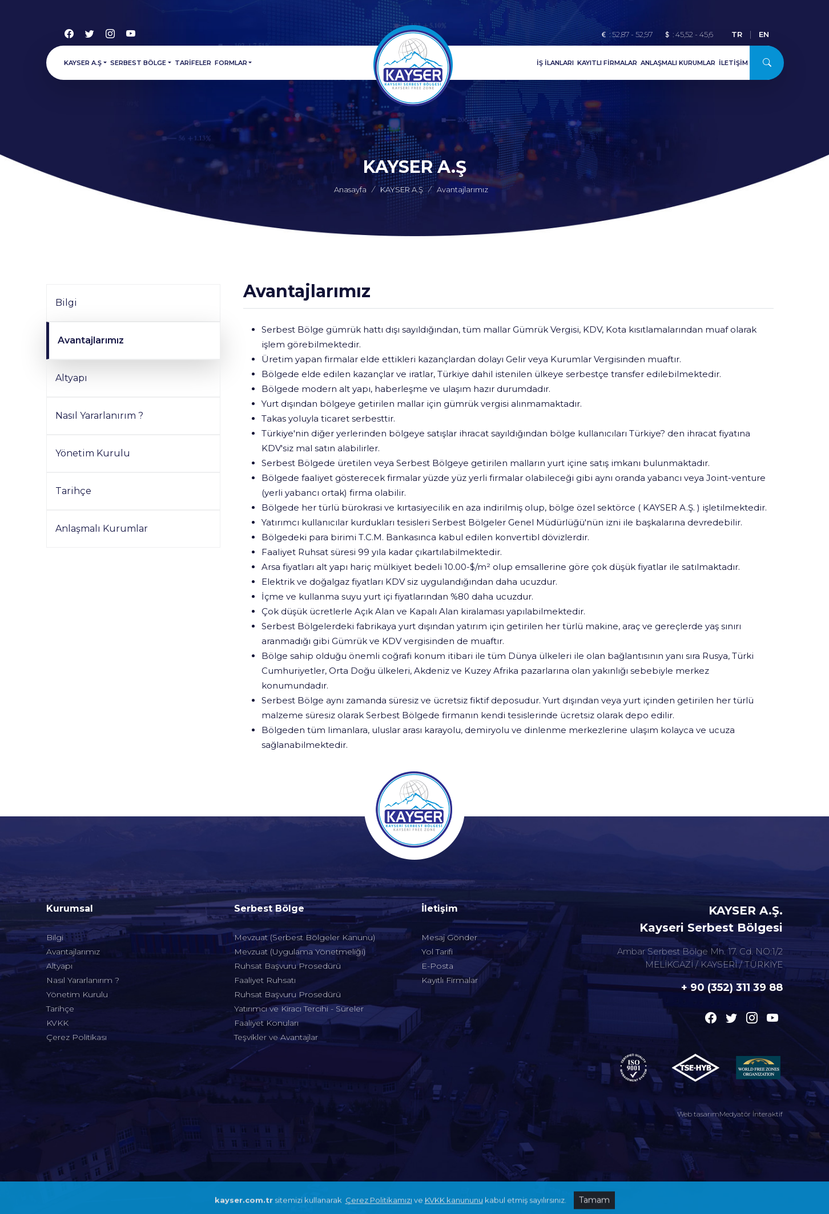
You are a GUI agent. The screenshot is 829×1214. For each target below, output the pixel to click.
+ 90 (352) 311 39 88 (732, 987)
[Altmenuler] (133, 872)
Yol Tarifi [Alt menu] (437, 915)
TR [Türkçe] (736, 31)
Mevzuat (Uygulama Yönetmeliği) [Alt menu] (299, 915)
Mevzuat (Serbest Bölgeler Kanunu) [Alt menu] (304, 901)
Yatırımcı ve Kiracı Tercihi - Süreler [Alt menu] (299, 972)
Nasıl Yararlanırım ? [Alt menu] (82, 943)
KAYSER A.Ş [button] (83, 60)
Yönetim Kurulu (92, 453)
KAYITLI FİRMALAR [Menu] (607, 60)
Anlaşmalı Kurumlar (101, 528)
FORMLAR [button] (231, 60)
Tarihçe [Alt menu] (60, 972)
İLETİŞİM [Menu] (733, 60)
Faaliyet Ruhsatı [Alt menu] (265, 943)
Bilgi (66, 302)
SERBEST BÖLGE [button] (138, 60)
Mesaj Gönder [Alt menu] (449, 901)
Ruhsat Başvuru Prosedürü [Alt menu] (287, 929)
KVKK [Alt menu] (57, 986)
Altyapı (71, 378)
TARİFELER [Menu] (193, 60)
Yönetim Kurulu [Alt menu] (77, 958)
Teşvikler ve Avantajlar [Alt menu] (276, 1001)
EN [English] (764, 31)
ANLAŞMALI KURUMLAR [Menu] (678, 60)
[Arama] (767, 60)
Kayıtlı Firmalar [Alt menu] (449, 943)
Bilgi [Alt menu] (54, 901)
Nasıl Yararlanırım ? (99, 415)
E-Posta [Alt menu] (437, 929)
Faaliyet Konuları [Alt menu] (266, 986)
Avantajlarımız (91, 340)
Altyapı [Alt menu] (59, 929)
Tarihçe (73, 490)
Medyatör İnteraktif (751, 1114)
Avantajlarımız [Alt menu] (73, 915)
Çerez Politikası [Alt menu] (76, 1001)
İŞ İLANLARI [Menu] (555, 60)
